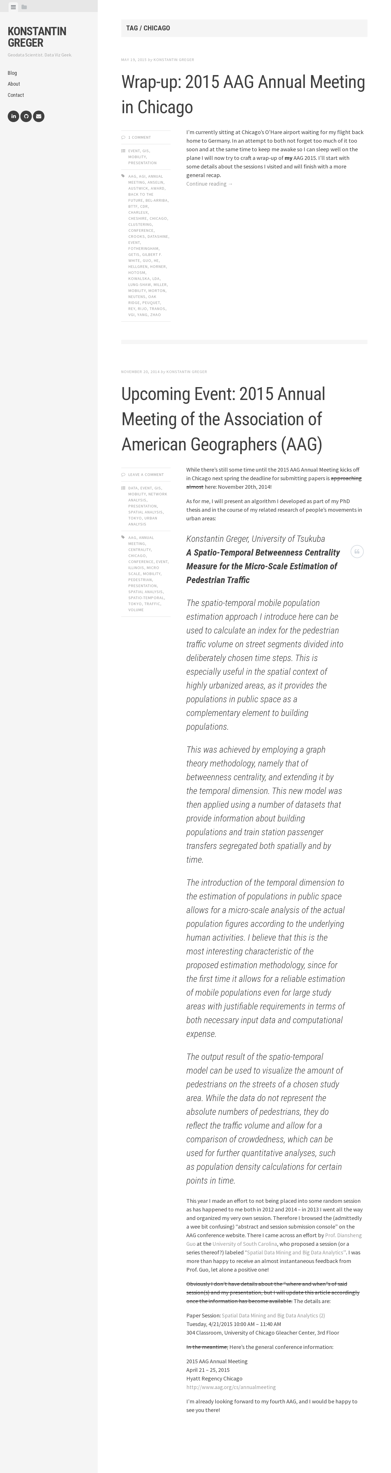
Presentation (142, 162)
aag (132, 176)
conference (141, 230)
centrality (139, 574)
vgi (131, 314)
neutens (137, 296)
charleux (138, 212)
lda (156, 278)
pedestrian (140, 604)
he (156, 260)
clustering (140, 224)
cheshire (137, 218)
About (14, 84)
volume (136, 635)
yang (142, 314)
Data (133, 513)
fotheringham (143, 248)
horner (158, 266)
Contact (16, 95)
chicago (158, 218)
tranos (157, 308)
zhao (155, 314)
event (134, 242)
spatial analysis (145, 616)
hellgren (138, 266)
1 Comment (139, 137)
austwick (138, 188)
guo (147, 260)
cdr (144, 206)
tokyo (135, 628)
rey (131, 308)
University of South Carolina (246, 1268)
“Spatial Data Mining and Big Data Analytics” (298, 1277)
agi (142, 176)
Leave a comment (146, 499)
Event (134, 150)
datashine (158, 236)
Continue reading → (210, 183)
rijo (142, 308)
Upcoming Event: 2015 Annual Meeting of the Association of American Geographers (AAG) (229, 430)
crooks (136, 236)
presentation (142, 610)
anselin (155, 182)
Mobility (137, 156)
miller (160, 284)
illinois (136, 592)
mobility (137, 290)
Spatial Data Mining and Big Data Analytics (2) (277, 1340)
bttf (133, 206)
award (158, 188)
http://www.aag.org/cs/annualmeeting (233, 1412)
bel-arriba (157, 200)
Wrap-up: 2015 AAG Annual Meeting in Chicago (239, 93)
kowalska (139, 278)
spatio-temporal (146, 622)
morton (156, 290)
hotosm (136, 272)
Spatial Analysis (145, 537)
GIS (145, 150)
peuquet (151, 302)
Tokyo (135, 543)
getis (134, 254)
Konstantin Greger (37, 37)
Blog (12, 73)
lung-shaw (139, 284)
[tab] (13, 7)
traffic (152, 628)
